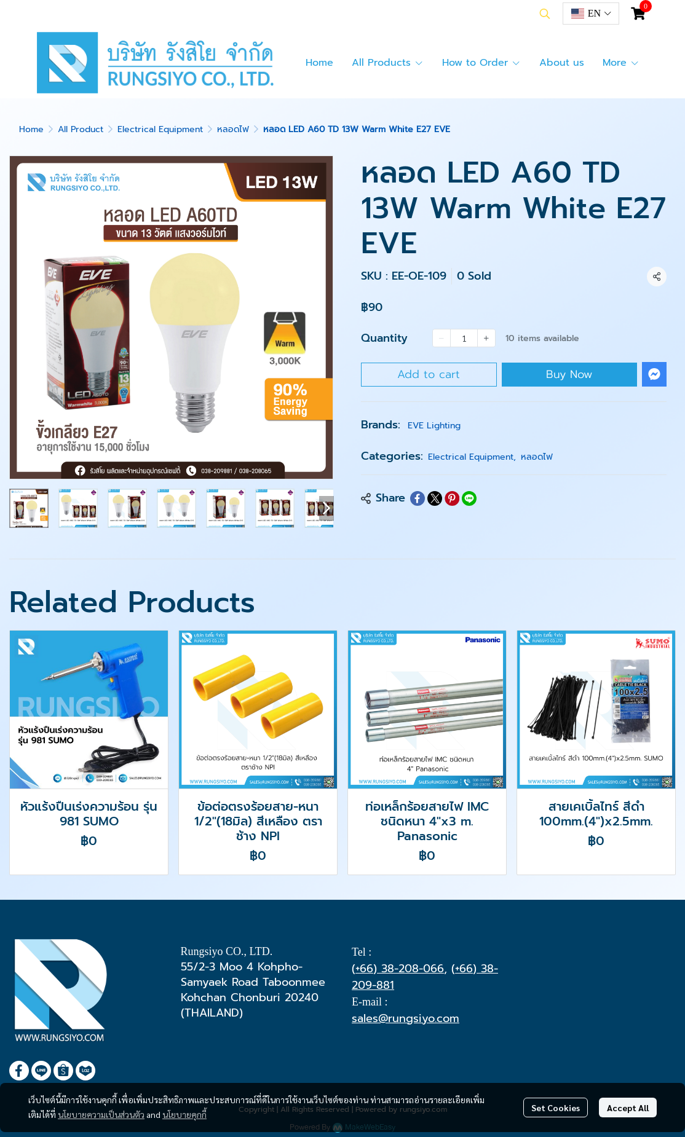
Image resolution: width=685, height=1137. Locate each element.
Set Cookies (555, 1107)
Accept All (628, 1107)
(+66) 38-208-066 (398, 968)
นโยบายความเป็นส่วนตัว (101, 1114)
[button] (544, 13)
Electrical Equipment (160, 129)
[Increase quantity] (486, 338)
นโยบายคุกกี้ (184, 1114)
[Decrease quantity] (441, 338)
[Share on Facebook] (417, 498)
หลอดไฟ (233, 129)
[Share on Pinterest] (452, 498)
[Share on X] (434, 498)
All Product (80, 129)
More (621, 62)
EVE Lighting (434, 425)
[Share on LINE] (469, 498)
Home (31, 129)
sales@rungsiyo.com (405, 1018)
